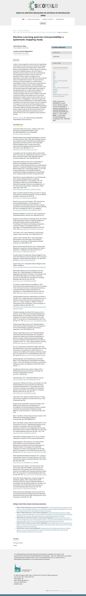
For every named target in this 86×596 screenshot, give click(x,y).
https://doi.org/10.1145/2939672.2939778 (24, 433)
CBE (54, 79)
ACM (54, 73)
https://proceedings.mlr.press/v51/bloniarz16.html (26, 189)
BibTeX (54, 77)
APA (54, 75)
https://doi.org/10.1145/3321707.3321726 (31, 229)
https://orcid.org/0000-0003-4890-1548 (21, 54)
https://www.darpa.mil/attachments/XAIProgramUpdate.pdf (29, 267)
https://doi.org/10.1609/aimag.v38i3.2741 (24, 251)
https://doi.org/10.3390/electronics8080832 (25, 198)
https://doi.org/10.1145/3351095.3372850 (24, 393)
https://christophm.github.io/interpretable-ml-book (26, 379)
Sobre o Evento (47, 19)
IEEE (54, 84)
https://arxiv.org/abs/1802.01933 (26, 260)
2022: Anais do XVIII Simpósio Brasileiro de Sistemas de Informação (34, 32)
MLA (54, 86)
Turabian (55, 92)
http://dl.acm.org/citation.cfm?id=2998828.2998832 (27, 210)
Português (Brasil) (18, 543)
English (15, 545)
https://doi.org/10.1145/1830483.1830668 (31, 293)
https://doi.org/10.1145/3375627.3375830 (24, 488)
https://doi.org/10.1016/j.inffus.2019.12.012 (25, 149)
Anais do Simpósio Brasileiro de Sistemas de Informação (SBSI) (43, 14)
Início (15, 30)
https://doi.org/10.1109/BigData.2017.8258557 (26, 462)
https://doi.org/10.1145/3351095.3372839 (34, 474)
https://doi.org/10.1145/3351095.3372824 (33, 355)
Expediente (60, 19)
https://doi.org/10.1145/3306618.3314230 (24, 281)
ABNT (54, 72)
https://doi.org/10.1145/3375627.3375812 (34, 452)
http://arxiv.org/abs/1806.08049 (21, 134)
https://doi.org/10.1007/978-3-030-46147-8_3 (29, 343)
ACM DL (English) (59, 47)
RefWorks (55, 91)
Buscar (43, 23)
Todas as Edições (33, 19)
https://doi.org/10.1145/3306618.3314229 (34, 320)
